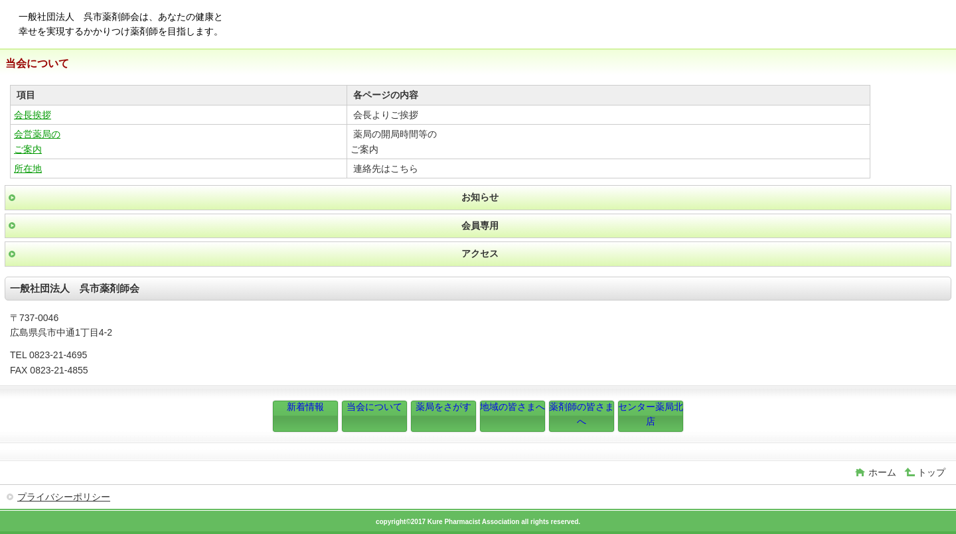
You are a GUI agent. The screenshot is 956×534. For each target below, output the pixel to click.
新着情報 (305, 406)
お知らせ (480, 197)
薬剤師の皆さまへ (581, 414)
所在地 (28, 168)
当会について (374, 406)
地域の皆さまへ (512, 406)
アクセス (480, 253)
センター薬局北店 (650, 414)
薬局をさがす (443, 406)
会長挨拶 (32, 114)
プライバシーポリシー (63, 497)
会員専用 (480, 225)
